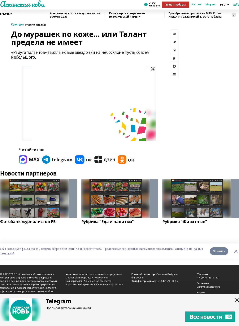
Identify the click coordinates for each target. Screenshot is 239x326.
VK (193, 4)
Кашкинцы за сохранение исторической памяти (127, 15)
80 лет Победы (175, 4)
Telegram (209, 4)
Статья (6, 14)
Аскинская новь (22, 4)
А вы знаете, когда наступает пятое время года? (75, 15)
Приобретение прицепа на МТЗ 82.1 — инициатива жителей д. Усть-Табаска (195, 15)
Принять (219, 251)
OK (199, 4)
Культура (17, 24)
